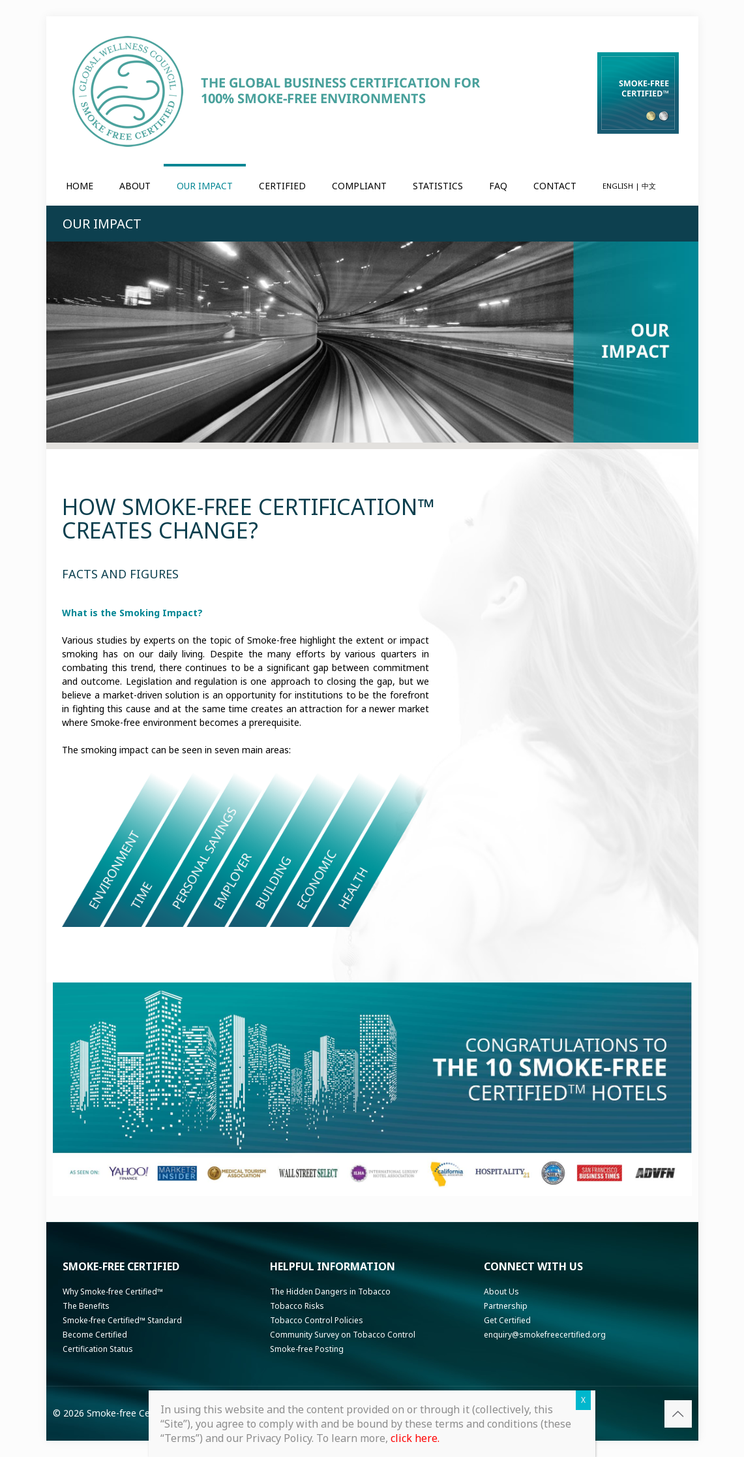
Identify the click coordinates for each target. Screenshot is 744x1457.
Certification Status (98, 1349)
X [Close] (583, 1399)
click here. (415, 1438)
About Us (501, 1291)
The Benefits (86, 1305)
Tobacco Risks (297, 1305)
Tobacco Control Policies (316, 1320)
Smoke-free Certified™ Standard (122, 1320)
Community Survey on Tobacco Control (342, 1334)
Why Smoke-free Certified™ (113, 1291)
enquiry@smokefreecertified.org (545, 1334)
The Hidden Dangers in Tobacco (330, 1291)
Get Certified (507, 1320)
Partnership (506, 1305)
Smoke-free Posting (307, 1349)
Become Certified (95, 1334)
